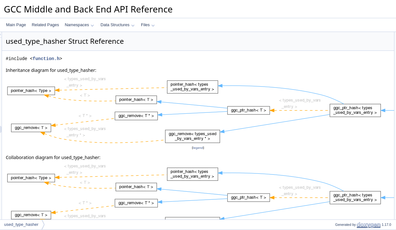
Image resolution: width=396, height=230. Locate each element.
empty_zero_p (342, 155)
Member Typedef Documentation (352, 162)
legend (199, 148)
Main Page (16, 24)
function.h (126, 59)
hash (334, 63)
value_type (339, 42)
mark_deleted (341, 91)
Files (148, 24)
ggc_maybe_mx (343, 134)
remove (336, 120)
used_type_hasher (21, 224)
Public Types (335, 35)
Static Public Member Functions (352, 56)
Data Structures (117, 24)
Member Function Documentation (353, 183)
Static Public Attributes (344, 148)
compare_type (342, 49)
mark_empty (340, 98)
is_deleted (338, 105)
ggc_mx (336, 127)
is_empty (337, 113)
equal (334, 70)
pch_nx (336, 141)
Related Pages (45, 24)
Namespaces (79, 24)
